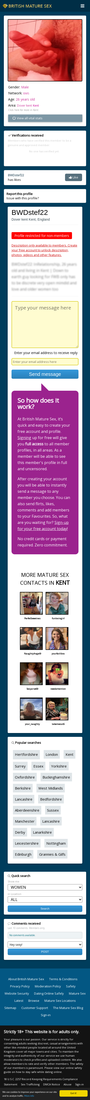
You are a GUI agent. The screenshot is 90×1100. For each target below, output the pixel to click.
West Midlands (50, 788)
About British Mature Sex (26, 979)
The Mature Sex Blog (68, 1008)
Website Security (17, 993)
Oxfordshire (25, 777)
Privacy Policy (20, 986)
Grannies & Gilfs (52, 854)
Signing (24, 437)
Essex (38, 766)
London (52, 754)
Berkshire (23, 788)
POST (45, 951)
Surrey (20, 766)
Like (73, 177)
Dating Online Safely (49, 993)
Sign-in (46, 1015)
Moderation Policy (48, 986)
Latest (18, 1000)
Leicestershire (27, 843)
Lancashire (23, 799)
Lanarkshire (42, 832)
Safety (71, 986)
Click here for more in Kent (23, 110)
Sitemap (10, 1008)
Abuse (68, 1084)
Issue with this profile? (22, 196)
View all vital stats (27, 118)
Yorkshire (59, 766)
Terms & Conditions (63, 979)
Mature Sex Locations (60, 1000)
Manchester (25, 821)
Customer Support (34, 1008)
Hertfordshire (26, 754)
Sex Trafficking (30, 1084)
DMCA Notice (51, 1084)
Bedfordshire (51, 799)
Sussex (53, 810)
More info (29, 1096)
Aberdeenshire (27, 810)
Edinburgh (23, 854)
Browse (33, 1000)
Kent (36, 105)
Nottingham (56, 843)
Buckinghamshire (56, 777)
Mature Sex (77, 993)
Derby (20, 832)
